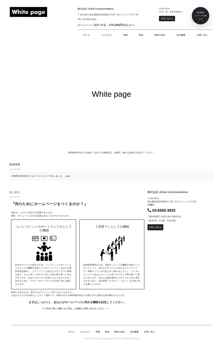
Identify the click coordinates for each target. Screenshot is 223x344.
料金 (141, 35)
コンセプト (106, 35)
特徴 (125, 35)
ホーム (86, 35)
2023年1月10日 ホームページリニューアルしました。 (41, 176)
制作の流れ (160, 35)
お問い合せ (202, 35)
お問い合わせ (155, 227)
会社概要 (181, 35)
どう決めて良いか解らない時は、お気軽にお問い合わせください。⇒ (75, 308)
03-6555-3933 (163, 210)
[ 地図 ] (150, 204)
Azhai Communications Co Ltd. (105, 338)
